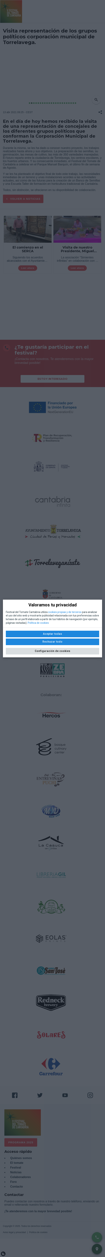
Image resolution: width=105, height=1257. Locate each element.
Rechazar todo (52, 641)
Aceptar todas (52, 633)
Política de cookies (38, 622)
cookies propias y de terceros (64, 612)
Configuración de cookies (52, 651)
